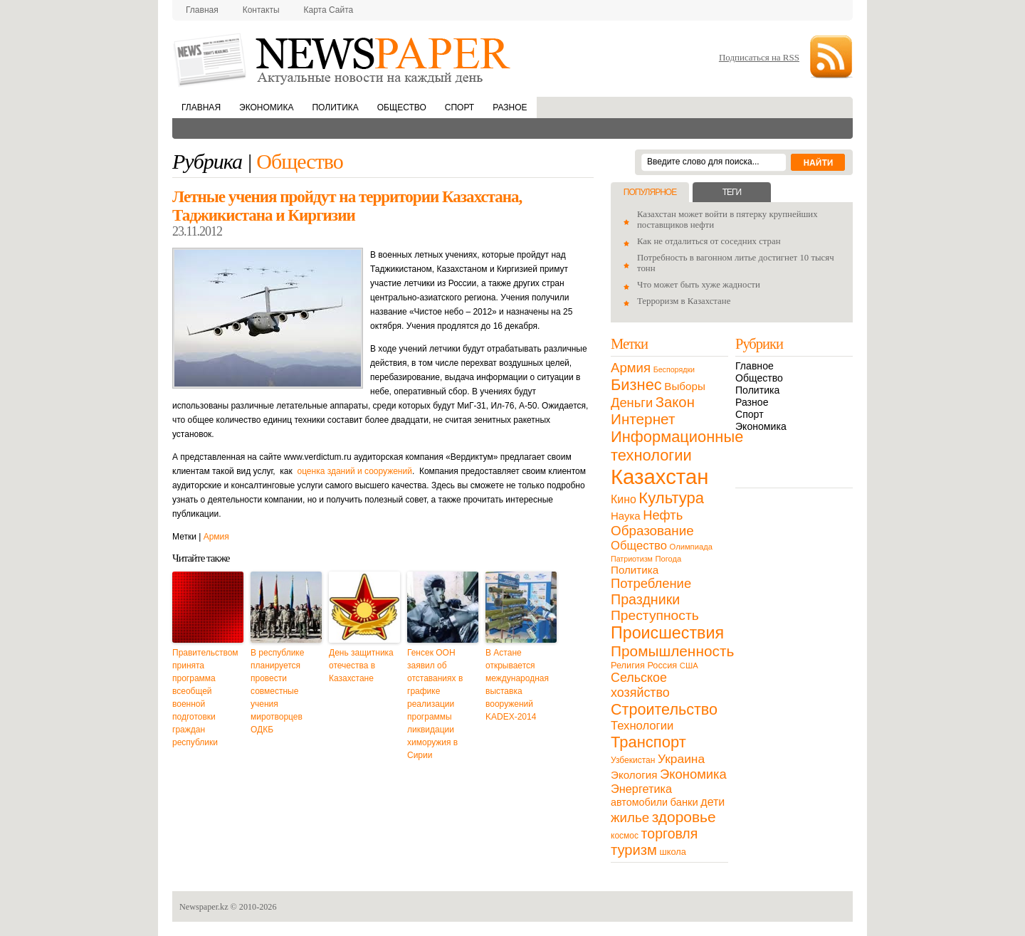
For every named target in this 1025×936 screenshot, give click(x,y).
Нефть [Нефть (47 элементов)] (663, 515)
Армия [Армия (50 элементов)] (631, 367)
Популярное (650, 192)
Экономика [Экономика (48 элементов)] (693, 774)
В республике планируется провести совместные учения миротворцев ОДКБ (277, 691)
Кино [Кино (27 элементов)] (623, 499)
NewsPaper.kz (343, 59)
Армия (216, 537)
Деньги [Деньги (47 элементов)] (632, 402)
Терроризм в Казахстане (683, 301)
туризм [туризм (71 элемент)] (634, 850)
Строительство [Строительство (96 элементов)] (664, 709)
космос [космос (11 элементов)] (624, 836)
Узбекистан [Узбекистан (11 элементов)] (633, 760)
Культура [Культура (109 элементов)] (671, 498)
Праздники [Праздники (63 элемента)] (645, 599)
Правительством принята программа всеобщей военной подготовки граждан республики (205, 697)
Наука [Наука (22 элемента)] (626, 516)
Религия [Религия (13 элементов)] (628, 665)
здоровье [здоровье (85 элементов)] (684, 817)
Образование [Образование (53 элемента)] (652, 530)
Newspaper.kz (203, 907)
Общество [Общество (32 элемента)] (639, 545)
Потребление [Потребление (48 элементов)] (651, 583)
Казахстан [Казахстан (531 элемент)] (659, 476)
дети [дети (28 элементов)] (712, 802)
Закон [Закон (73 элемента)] (675, 402)
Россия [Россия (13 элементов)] (662, 665)
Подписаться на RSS (759, 57)
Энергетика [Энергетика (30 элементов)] (641, 788)
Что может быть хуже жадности (698, 285)
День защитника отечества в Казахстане (361, 665)
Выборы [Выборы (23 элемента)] (684, 386)
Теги (731, 192)
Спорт (459, 107)
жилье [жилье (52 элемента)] (630, 817)
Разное (510, 107)
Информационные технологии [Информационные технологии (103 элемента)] (677, 446)
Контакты (261, 10)
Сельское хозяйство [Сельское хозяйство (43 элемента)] (640, 685)
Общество (401, 107)
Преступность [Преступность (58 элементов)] (655, 615)
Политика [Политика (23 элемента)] (634, 570)
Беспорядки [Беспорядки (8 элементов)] (674, 369)
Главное (754, 366)
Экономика (266, 107)
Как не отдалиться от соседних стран (709, 241)
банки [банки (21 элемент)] (684, 802)
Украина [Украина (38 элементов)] (681, 759)
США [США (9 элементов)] (689, 665)
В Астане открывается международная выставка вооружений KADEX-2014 (517, 685)
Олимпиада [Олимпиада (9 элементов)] (691, 546)
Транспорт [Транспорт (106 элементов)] (648, 742)
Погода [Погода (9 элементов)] (668, 558)
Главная (202, 10)
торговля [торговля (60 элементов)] (669, 833)
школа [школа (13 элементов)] (673, 851)
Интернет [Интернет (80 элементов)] (643, 419)
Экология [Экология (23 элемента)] (634, 775)
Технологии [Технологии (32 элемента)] (642, 725)
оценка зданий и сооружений (354, 471)
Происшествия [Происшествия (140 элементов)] (667, 633)
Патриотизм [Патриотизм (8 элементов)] (632, 558)
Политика (335, 107)
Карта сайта (329, 10)
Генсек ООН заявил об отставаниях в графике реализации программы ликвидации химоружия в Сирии (435, 704)
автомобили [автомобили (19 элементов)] (639, 802)
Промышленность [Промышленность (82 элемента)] (672, 651)
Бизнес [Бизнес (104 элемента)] (636, 385)
